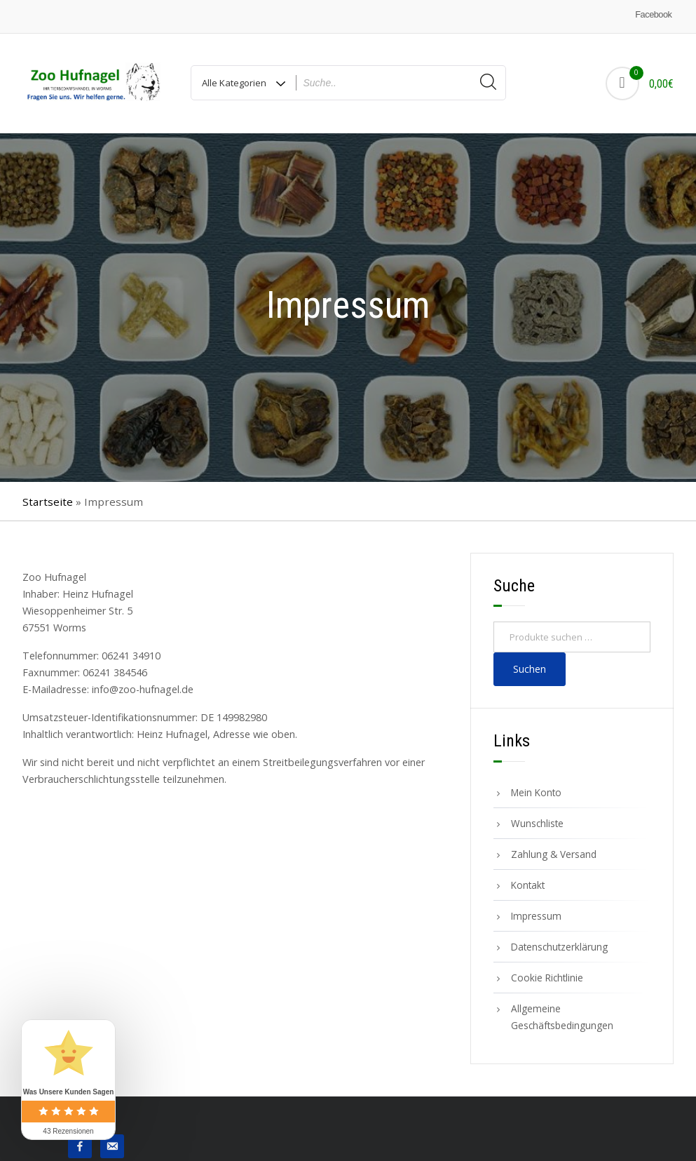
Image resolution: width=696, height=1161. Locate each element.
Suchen (529, 669)
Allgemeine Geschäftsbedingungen (562, 1017)
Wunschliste (537, 823)
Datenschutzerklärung (559, 946)
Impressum (536, 915)
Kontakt (528, 885)
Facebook (653, 14)
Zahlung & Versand (553, 854)
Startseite (47, 502)
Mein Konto (536, 792)
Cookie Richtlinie (547, 977)
